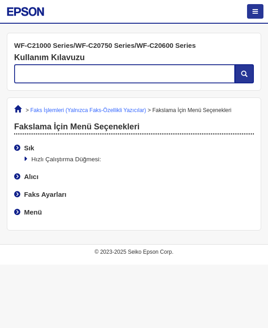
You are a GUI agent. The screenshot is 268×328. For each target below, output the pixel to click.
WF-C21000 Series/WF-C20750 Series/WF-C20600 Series (105, 45)
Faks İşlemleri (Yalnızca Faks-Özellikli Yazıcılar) (88, 110)
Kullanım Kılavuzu (49, 57)
